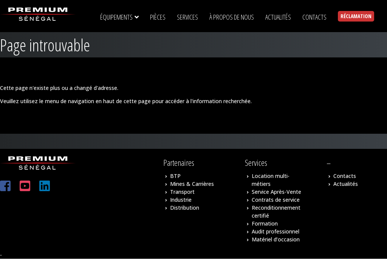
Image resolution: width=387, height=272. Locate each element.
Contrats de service (276, 199)
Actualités (345, 183)
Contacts (344, 175)
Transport (182, 191)
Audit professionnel (275, 231)
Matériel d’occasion (276, 239)
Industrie (181, 199)
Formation (265, 223)
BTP (175, 175)
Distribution (184, 207)
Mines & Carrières (192, 183)
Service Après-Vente (276, 191)
